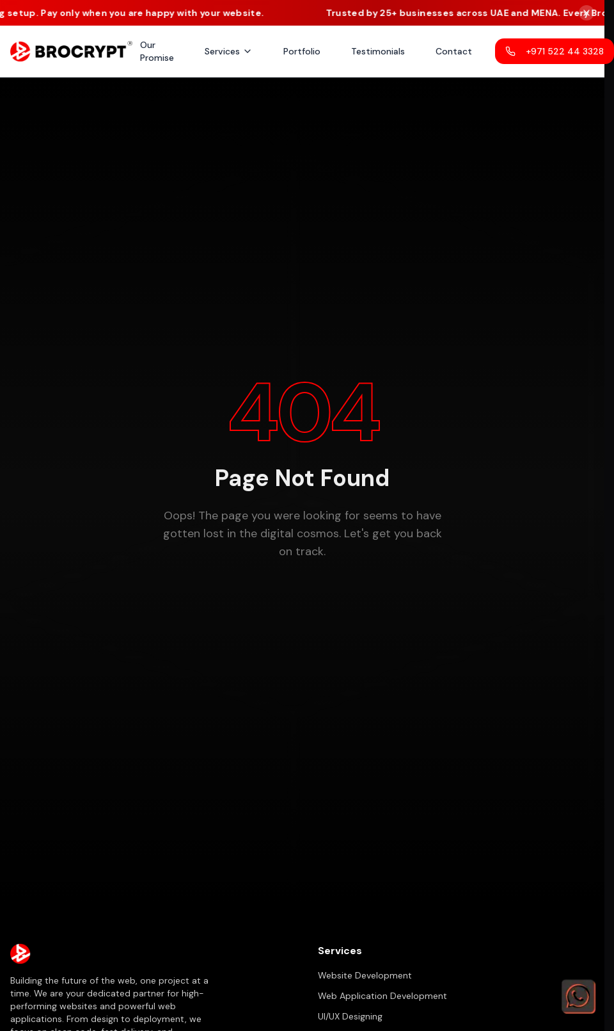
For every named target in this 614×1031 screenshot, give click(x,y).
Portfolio (301, 51)
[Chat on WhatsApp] (578, 995)
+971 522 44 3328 (554, 51)
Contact (454, 51)
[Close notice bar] (586, 12)
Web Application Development (382, 996)
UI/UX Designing (350, 1016)
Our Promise (157, 51)
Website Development (365, 975)
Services (229, 51)
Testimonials (378, 51)
